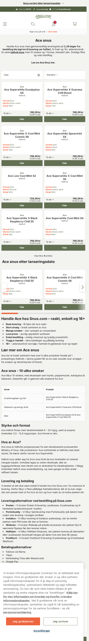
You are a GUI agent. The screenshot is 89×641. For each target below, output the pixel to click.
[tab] (9, 313)
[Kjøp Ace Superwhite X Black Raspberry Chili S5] (22, 248)
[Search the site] (33, 24)
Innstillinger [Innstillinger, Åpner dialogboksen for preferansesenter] (42, 630)
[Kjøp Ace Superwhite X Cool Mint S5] (64, 205)
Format (6, 101)
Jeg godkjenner (23, 621)
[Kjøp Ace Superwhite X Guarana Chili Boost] (64, 119)
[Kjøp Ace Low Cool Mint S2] (22, 205)
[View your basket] (75, 24)
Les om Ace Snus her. (43, 62)
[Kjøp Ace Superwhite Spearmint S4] (64, 163)
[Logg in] (54, 24)
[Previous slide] (4, 287)
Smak (5, 106)
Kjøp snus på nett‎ (37, 31)
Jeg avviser (60, 621)
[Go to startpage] (43, 16)
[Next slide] (82, 287)
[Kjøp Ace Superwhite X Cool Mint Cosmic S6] (22, 163)
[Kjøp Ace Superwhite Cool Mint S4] (64, 248)
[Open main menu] (5, 24)
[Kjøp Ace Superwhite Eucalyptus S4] (22, 119)
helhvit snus (17, 52)
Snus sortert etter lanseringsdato (41, 3)
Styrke (6, 103)
